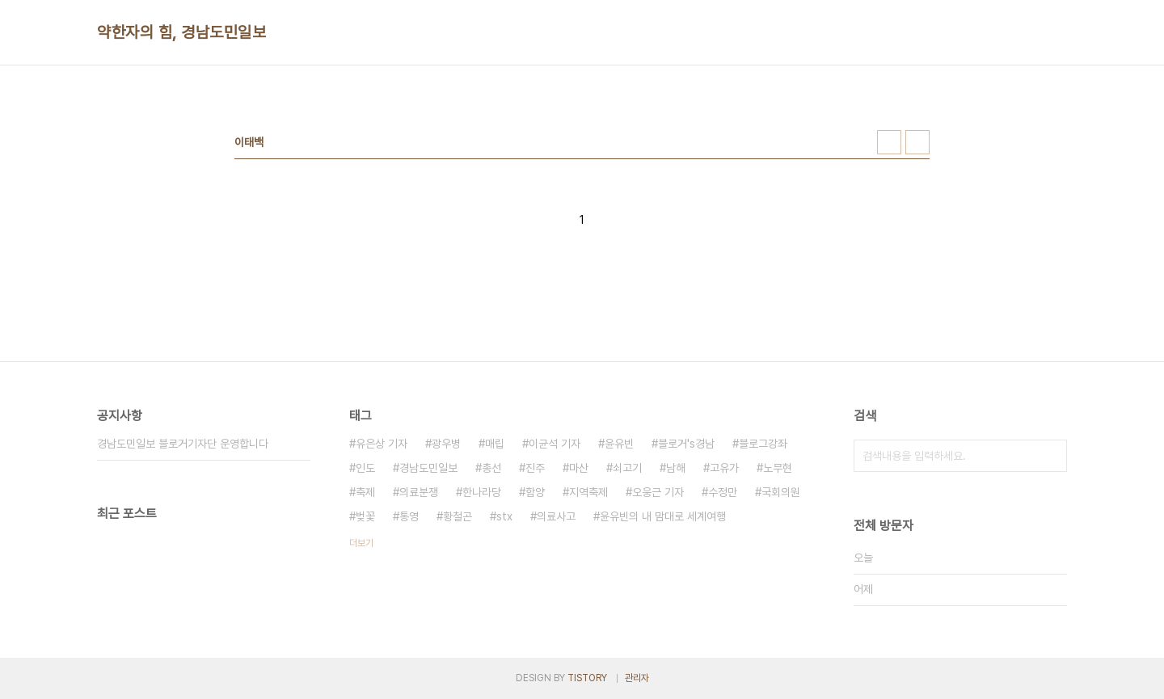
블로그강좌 (763, 443)
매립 (494, 443)
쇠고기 (627, 467)
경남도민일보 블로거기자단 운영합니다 (182, 443)
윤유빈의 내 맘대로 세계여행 (663, 516)
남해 (675, 467)
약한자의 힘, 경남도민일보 (181, 32)
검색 (1050, 455)
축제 (365, 492)
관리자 (637, 678)
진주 (535, 467)
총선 (491, 467)
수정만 (722, 492)
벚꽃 (365, 516)
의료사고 (556, 516)
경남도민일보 (428, 467)
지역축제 (588, 492)
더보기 (361, 543)
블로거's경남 (686, 443)
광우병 (446, 443)
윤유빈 (619, 443)
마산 (578, 467)
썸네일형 (889, 142)
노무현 (777, 467)
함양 (535, 492)
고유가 (724, 467)
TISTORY (587, 678)
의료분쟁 (418, 492)
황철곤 (457, 516)
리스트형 (917, 142)
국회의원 (780, 492)
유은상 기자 (381, 443)
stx (504, 516)
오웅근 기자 (658, 492)
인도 (365, 467)
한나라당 (481, 492)
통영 (409, 516)
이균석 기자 (554, 443)
